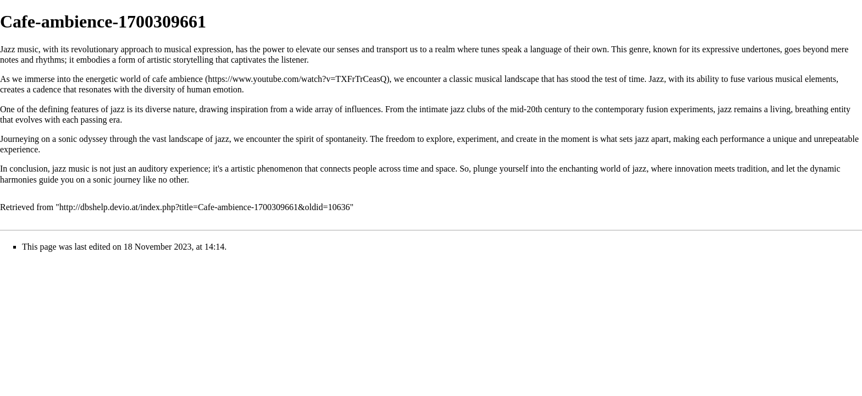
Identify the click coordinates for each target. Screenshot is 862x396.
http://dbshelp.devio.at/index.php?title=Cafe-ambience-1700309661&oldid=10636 (204, 207)
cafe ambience (177, 79)
